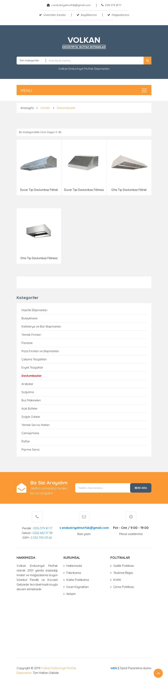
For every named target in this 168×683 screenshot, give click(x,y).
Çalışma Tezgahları (34, 359)
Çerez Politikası (123, 587)
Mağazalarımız (120, 14)
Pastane (27, 343)
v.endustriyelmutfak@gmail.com (71, 5)
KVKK (117, 580)
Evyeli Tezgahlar (32, 367)
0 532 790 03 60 (41, 537)
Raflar (25, 441)
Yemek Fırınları (31, 335)
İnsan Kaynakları (77, 587)
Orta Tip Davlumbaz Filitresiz (39, 258)
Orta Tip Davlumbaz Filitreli (129, 190)
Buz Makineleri (31, 400)
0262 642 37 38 (43, 533)
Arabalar (27, 384)
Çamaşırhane (30, 433)
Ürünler (45, 108)
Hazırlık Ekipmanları (34, 310)
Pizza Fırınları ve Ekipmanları (40, 351)
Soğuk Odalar (30, 417)
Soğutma (27, 392)
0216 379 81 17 (113, 5)
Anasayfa (27, 108)
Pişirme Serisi (30, 449)
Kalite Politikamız (77, 580)
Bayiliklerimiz (89, 14)
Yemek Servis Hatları (35, 425)
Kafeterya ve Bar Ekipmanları (41, 326)
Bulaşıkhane (29, 318)
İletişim (71, 594)
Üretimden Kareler (54, 14)
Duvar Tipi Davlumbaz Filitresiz (84, 190)
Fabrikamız (73, 573)
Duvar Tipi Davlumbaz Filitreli (39, 190)
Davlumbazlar (66, 108)
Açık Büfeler (29, 408)
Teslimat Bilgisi (123, 573)
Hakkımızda (74, 566)
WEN (114, 668)
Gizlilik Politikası (123, 566)
